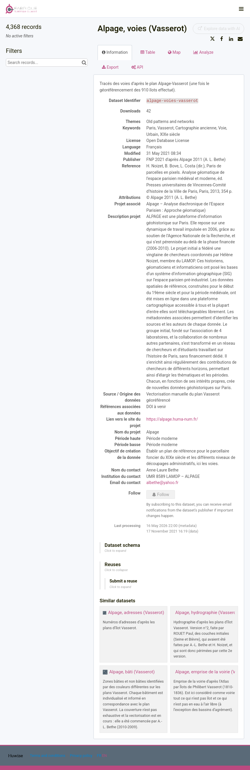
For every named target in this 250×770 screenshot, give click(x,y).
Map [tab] (174, 52)
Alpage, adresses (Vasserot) (136, 612)
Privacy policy (81, 755)
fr (99, 755)
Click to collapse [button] (116, 570)
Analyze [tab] (203, 52)
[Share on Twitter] (213, 39)
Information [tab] (115, 52)
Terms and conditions (48, 755)
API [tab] (137, 67)
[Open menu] (241, 9)
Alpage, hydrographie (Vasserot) (207, 612)
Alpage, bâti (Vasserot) (132, 671)
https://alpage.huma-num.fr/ (172, 419)
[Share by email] (240, 39)
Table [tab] (147, 52)
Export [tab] (110, 67)
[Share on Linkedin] (231, 39)
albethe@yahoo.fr (162, 482)
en (104, 755)
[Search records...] (47, 62)
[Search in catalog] (84, 62)
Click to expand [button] (115, 551)
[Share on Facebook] (222, 39)
